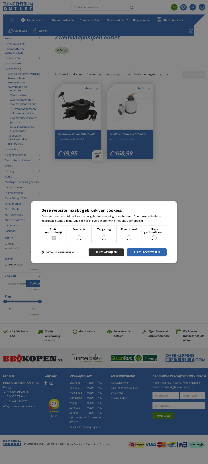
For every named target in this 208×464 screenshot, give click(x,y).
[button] (57, 252)
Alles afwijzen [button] (106, 252)
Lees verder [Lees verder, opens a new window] (152, 220)
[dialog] (104, 232)
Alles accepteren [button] (147, 252)
